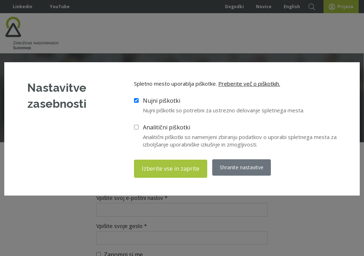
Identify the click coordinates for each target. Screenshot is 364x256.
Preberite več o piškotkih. (249, 85)
